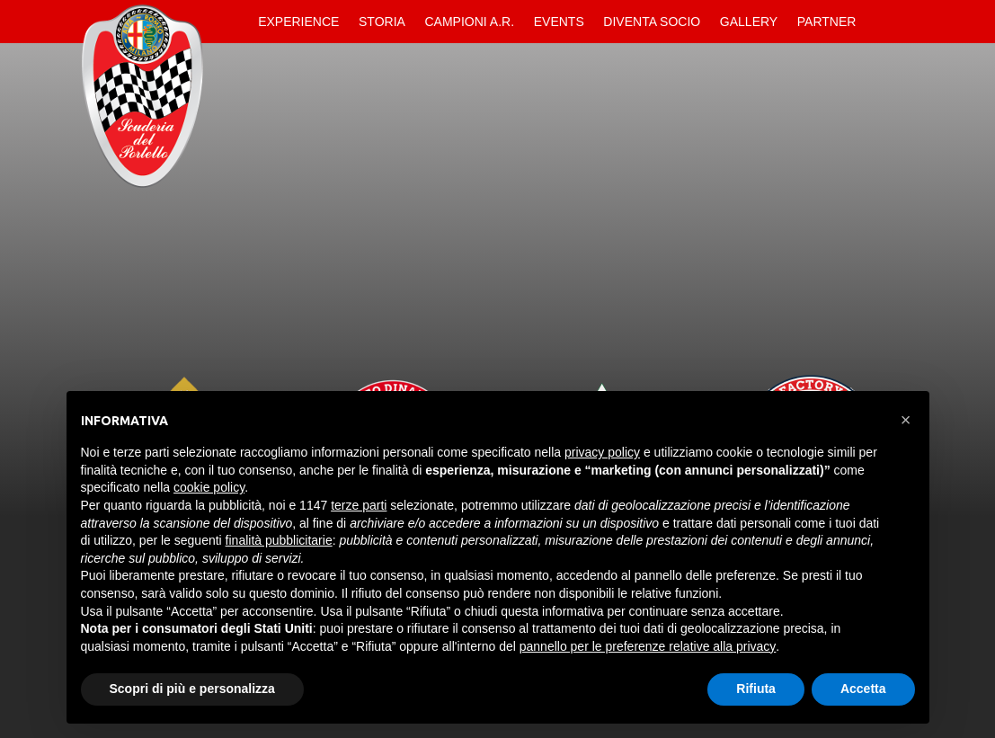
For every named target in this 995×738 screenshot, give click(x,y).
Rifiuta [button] (756, 688)
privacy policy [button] (602, 452)
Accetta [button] (863, 688)
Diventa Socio (651, 21)
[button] (906, 419)
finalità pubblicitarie (279, 540)
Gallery (748, 21)
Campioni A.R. (470, 21)
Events (559, 21)
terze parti (358, 505)
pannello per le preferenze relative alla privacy (648, 646)
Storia (382, 21)
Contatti (880, 21)
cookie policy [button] (208, 487)
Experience (298, 21)
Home (233, 21)
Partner (827, 21)
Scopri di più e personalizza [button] (192, 688)
